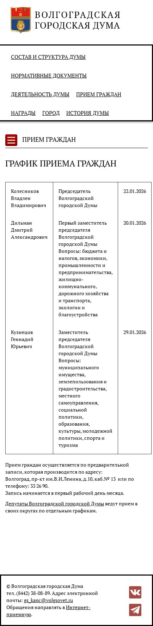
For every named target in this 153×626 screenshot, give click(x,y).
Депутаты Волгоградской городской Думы (54, 503)
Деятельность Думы (40, 94)
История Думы (87, 112)
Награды (23, 112)
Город (51, 112)
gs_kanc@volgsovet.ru (48, 600)
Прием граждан (98, 94)
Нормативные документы (49, 75)
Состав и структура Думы (48, 56)
